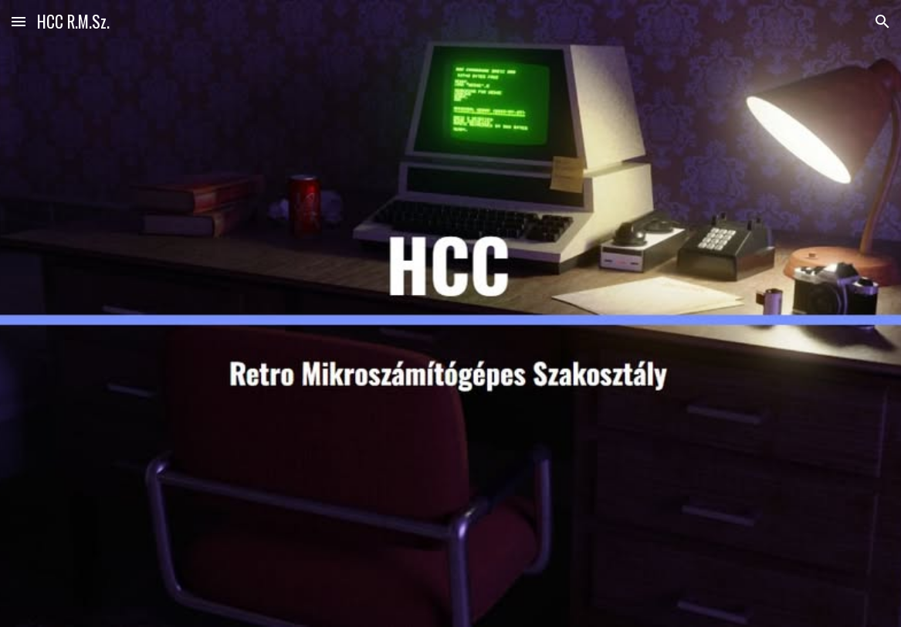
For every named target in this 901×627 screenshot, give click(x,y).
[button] (18, 21)
